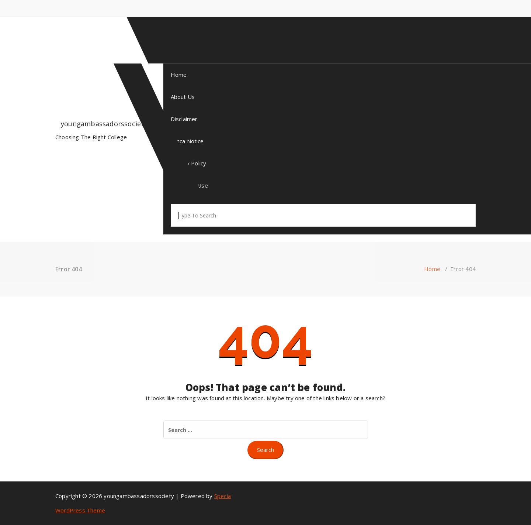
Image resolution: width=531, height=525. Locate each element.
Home (179, 74)
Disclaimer (184, 119)
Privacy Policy (188, 163)
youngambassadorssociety (104, 123)
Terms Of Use (189, 185)
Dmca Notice (187, 141)
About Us (183, 96)
